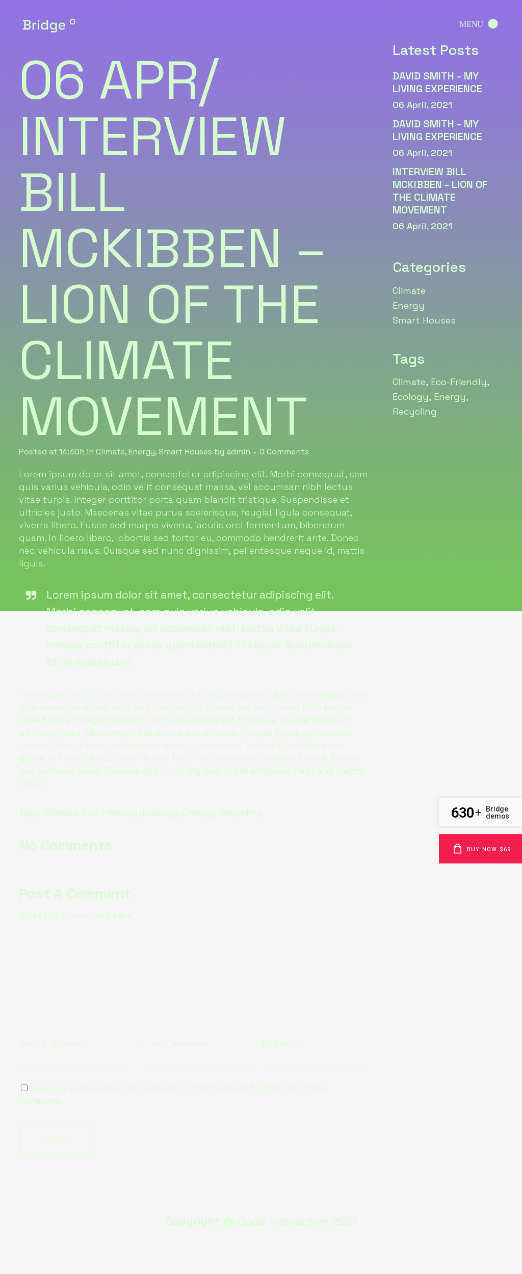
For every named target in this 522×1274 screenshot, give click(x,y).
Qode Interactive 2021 (297, 1221)
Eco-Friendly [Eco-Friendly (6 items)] (459, 382)
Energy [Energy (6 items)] (450, 396)
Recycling (241, 812)
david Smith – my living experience (437, 82)
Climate (110, 451)
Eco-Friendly (110, 812)
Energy (141, 451)
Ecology (160, 812)
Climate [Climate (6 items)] (409, 382)
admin (238, 451)
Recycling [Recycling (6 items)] (415, 411)
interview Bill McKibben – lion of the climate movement (440, 190)
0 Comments (284, 451)
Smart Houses (185, 451)
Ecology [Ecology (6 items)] (411, 396)
